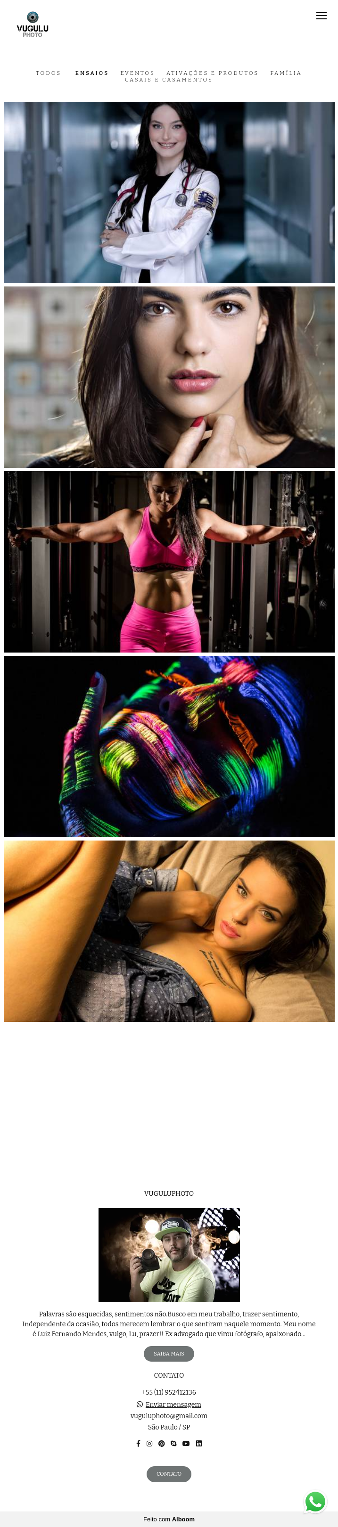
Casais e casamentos (169, 80)
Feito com (169, 1519)
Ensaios (92, 73)
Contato (169, 1473)
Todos (48, 73)
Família (286, 73)
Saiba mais (169, 1353)
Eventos (137, 73)
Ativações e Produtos (212, 73)
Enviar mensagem (173, 1405)
